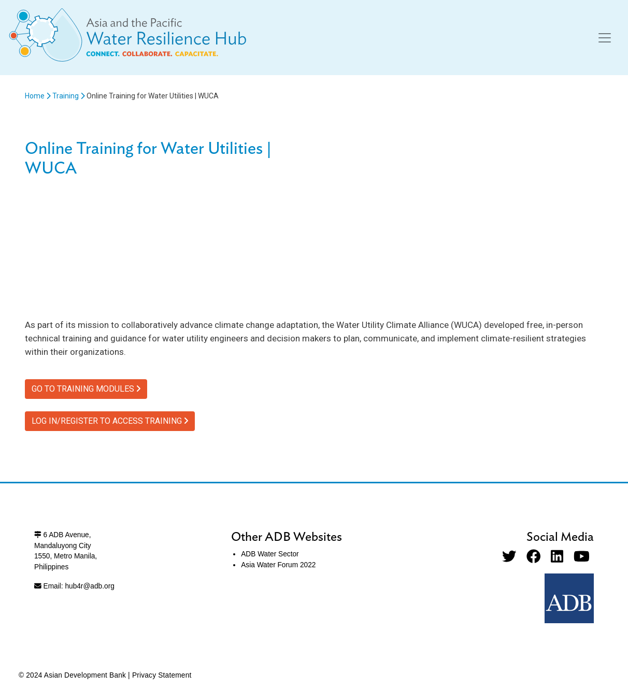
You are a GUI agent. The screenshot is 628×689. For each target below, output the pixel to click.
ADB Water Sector (269, 554)
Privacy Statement (162, 675)
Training (65, 96)
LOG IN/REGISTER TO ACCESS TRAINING (110, 421)
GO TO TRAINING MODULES (86, 389)
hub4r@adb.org (89, 586)
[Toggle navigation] (605, 38)
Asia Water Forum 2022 (278, 565)
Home (35, 96)
